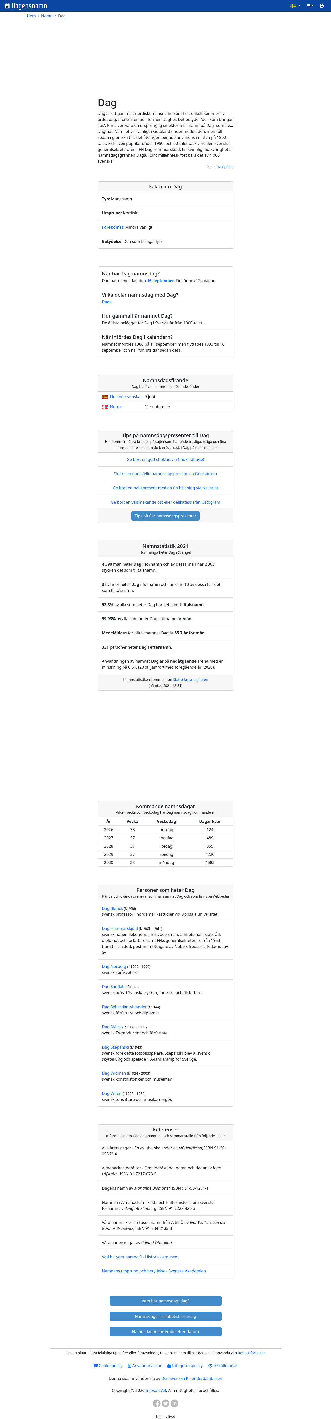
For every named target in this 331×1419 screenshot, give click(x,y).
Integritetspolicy (185, 1365)
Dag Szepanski (115, 1047)
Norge (116, 406)
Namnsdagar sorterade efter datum (165, 1331)
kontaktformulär (251, 1352)
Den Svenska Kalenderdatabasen (191, 1378)
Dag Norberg (114, 966)
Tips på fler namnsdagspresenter (165, 516)
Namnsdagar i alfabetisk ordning (165, 1316)
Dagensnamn (29, 5)
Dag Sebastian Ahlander (124, 1007)
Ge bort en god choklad (165, 459)
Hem (31, 16)
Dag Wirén (112, 1093)
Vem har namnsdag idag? (165, 1301)
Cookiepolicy (108, 1365)
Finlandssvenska (125, 396)
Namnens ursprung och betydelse (133, 1271)
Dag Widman (114, 1073)
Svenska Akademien (187, 1271)
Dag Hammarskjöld (120, 928)
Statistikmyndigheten (190, 679)
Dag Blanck (112, 908)
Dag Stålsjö (112, 1027)
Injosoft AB (156, 1390)
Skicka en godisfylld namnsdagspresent (165, 473)
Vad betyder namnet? (122, 1257)
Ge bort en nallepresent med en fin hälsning (165, 488)
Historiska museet (162, 1257)
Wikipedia (225, 166)
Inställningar (222, 1365)
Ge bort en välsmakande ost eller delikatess (165, 502)
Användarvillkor (145, 1365)
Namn (47, 16)
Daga (107, 301)
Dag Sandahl (113, 986)
